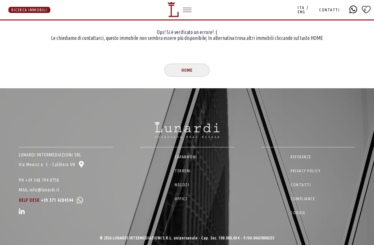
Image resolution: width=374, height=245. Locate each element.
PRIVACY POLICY (305, 171)
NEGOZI (182, 185)
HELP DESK (51, 200)
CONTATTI (329, 10)
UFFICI (181, 199)
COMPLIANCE (303, 199)
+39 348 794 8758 (42, 180)
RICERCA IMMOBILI (29, 10)
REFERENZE (301, 157)
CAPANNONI (186, 157)
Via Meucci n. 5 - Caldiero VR (51, 164)
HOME (187, 70)
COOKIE (298, 213)
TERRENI (183, 171)
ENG (301, 12)
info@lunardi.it (44, 189)
